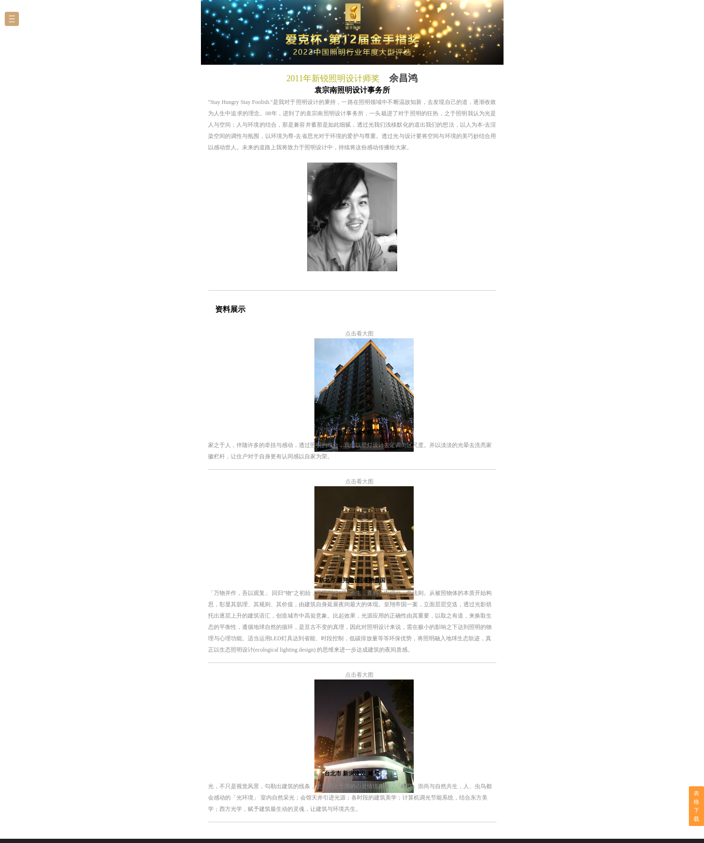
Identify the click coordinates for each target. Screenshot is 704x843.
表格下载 (696, 806)
